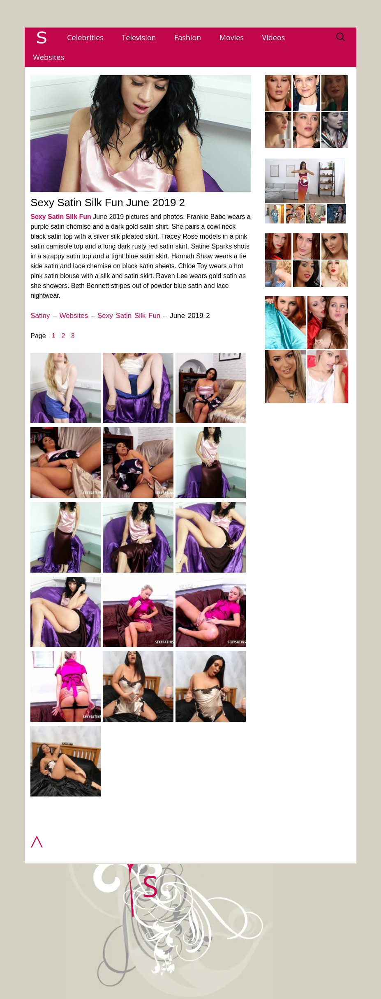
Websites (48, 57)
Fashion (187, 37)
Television (139, 37)
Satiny (40, 316)
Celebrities (85, 37)
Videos (273, 37)
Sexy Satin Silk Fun (60, 216)
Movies (231, 37)
